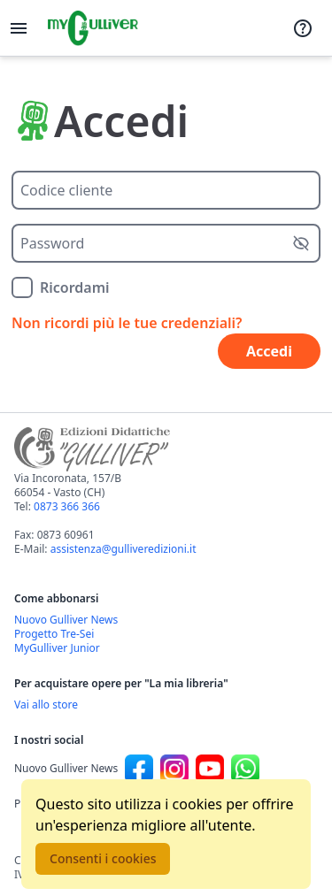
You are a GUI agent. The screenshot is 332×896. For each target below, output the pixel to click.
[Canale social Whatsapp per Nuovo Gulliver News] (245, 768)
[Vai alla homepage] (93, 28)
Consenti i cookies (103, 858)
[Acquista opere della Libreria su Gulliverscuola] (166, 705)
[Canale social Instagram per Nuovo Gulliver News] (174, 768)
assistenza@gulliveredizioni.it (123, 548)
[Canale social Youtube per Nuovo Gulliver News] (210, 768)
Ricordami (75, 287)
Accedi (269, 351)
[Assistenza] (302, 28)
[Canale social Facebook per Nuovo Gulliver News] (139, 768)
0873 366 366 (67, 506)
